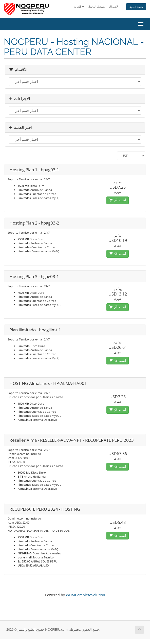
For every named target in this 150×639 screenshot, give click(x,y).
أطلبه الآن (117, 200)
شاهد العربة (136, 7)
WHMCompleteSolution (85, 595)
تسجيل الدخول (96, 6)
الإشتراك (114, 6)
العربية (78, 6)
